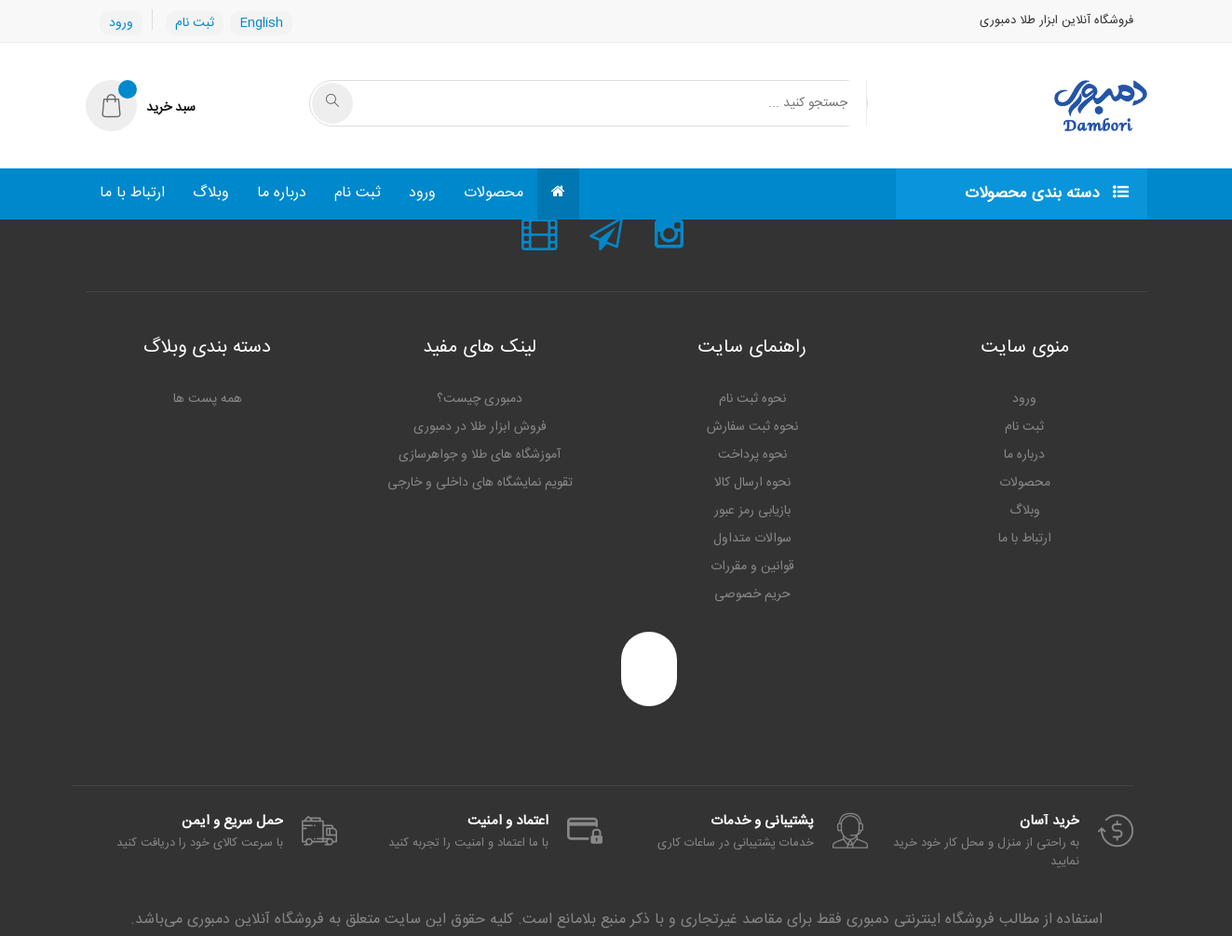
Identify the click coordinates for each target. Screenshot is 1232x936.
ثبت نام (194, 23)
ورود (121, 23)
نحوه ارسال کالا (752, 483)
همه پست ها (207, 399)
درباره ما (281, 193)
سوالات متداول (752, 539)
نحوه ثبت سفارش (752, 427)
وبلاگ (211, 193)
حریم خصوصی (752, 594)
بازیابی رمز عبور (752, 511)
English (261, 23)
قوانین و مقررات (752, 566)
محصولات (493, 193)
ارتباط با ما (132, 193)
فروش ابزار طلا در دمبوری (480, 427)
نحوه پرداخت (752, 455)
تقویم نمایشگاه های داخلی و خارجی (480, 483)
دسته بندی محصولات (1047, 194)
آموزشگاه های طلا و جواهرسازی (480, 455)
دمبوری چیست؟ (479, 399)
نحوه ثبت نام (752, 399)
